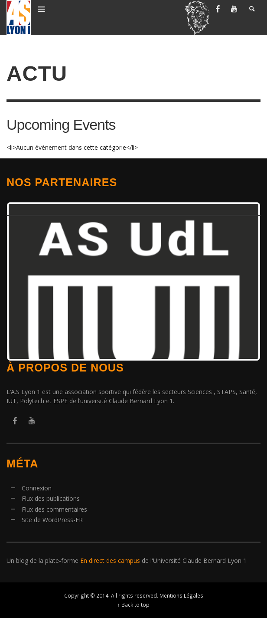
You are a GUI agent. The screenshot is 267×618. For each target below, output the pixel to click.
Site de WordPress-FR (52, 520)
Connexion (37, 488)
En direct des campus (110, 560)
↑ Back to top (133, 604)
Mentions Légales (181, 595)
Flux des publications (51, 498)
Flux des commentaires (54, 509)
